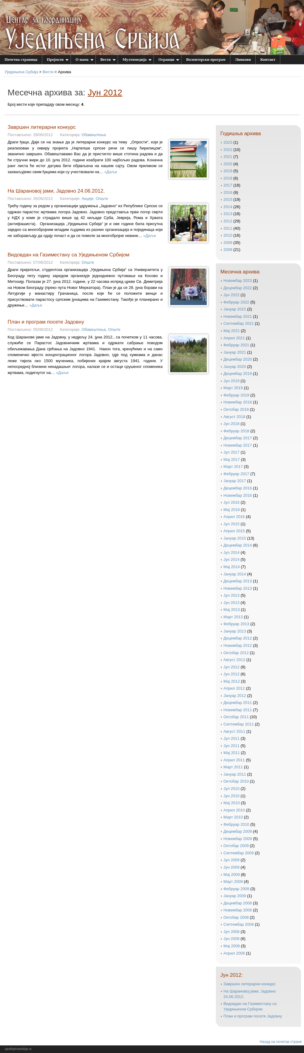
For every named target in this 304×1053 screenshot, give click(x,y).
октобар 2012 (236, 652)
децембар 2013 (237, 581)
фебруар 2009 (236, 889)
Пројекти (58, 59)
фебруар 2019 (236, 395)
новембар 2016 (237, 495)
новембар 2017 (237, 445)
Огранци (168, 59)
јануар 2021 (234, 352)
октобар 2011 (236, 717)
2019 (227, 171)
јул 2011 (231, 738)
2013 (227, 213)
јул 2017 (231, 452)
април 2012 (234, 688)
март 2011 (233, 767)
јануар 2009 (234, 896)
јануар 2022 (234, 309)
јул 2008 (231, 931)
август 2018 (234, 416)
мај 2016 (231, 509)
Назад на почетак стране (281, 1042)
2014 (227, 206)
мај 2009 (231, 874)
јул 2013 (231, 595)
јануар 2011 (234, 774)
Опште (102, 198)
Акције (87, 198)
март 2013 (233, 617)
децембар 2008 (237, 903)
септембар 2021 (238, 323)
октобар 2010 (236, 781)
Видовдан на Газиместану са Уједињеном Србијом (68, 255)
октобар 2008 (236, 917)
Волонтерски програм (205, 59)
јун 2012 (231, 674)
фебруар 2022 (236, 302)
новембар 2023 (237, 280)
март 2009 (233, 881)
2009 (227, 242)
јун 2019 (231, 381)
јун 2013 (231, 602)
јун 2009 (231, 867)
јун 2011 (231, 745)
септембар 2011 (238, 724)
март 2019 (233, 388)
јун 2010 (231, 796)
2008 (227, 249)
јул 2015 (231, 524)
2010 (227, 235)
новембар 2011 (237, 710)
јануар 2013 (234, 631)
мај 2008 (231, 946)
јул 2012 (231, 667)
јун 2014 (231, 559)
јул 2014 (231, 552)
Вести (108, 59)
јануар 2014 (234, 574)
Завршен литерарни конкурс (42, 127)
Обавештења (93, 134)
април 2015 (234, 531)
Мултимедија (137, 59)
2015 (227, 199)
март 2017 (233, 466)
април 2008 (234, 953)
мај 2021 (231, 330)
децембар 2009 (237, 831)
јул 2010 (231, 788)
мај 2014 (231, 566)
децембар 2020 (237, 359)
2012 (227, 221)
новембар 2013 (237, 588)
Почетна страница (21, 59)
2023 (227, 142)
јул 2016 (231, 502)
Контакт (267, 59)
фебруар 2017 (236, 474)
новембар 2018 (237, 402)
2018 (227, 178)
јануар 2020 (234, 366)
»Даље (110, 172)
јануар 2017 (234, 480)
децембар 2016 (237, 488)
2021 (227, 156)
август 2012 (234, 659)
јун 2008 (231, 938)
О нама (84, 59)
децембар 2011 (237, 702)
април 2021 (234, 338)
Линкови (243, 59)
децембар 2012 (237, 638)
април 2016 (234, 516)
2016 (227, 192)
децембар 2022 (237, 288)
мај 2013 (231, 609)
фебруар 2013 (236, 624)
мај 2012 (231, 681)
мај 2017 (231, 459)
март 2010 (233, 817)
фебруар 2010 (236, 824)
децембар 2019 (237, 373)
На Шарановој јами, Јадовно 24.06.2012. (56, 191)
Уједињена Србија (21, 72)
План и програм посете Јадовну (46, 322)
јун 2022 (231, 295)
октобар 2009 (236, 845)
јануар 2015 (234, 538)
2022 (227, 149)
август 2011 (234, 731)
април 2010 (234, 810)
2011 (227, 228)
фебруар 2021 (236, 345)
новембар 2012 (237, 645)
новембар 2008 (237, 910)
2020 (227, 164)
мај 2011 (231, 752)
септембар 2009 (238, 853)
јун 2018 (231, 423)
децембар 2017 (237, 438)
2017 (227, 185)
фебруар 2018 (236, 431)
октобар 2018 (236, 409)
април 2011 (234, 760)
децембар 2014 (237, 545)
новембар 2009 (237, 838)
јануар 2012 (234, 695)
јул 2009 (231, 860)
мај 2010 (231, 803)
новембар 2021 (237, 316)
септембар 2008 (238, 924)
